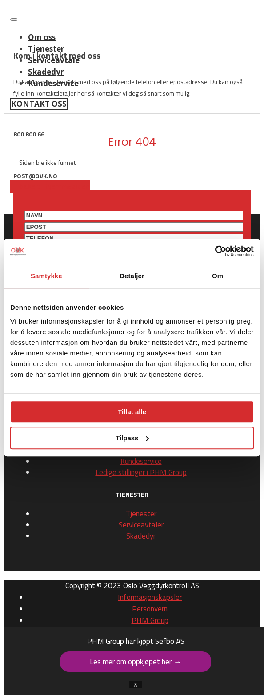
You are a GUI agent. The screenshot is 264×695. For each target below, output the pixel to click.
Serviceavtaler (141, 525)
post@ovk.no (35, 175)
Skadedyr (141, 536)
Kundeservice (141, 461)
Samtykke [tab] (46, 276)
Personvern (150, 609)
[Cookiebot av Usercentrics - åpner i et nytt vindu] (215, 251)
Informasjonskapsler (150, 597)
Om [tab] (217, 276)
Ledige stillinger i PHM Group (141, 472)
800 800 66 (28, 134)
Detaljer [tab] (132, 276)
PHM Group (150, 620)
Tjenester (141, 513)
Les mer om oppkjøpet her (135, 661)
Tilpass (132, 438)
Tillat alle (132, 411)
